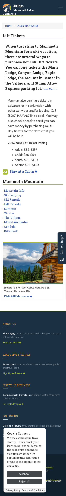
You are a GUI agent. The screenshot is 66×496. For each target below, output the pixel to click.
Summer (10, 208)
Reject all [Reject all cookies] (24, 481)
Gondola (9, 226)
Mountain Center (16, 222)
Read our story (12, 342)
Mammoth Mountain (28, 25)
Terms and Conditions (33, 490)
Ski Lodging (12, 195)
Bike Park (11, 231)
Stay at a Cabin (23, 171)
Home (8, 25)
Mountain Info (14, 190)
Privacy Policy (13, 490)
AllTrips (18, 6)
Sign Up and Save (14, 373)
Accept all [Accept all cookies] (24, 474)
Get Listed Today (13, 403)
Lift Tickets (12, 204)
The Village (12, 217)
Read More (50, 89)
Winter (9, 213)
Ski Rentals (12, 199)
